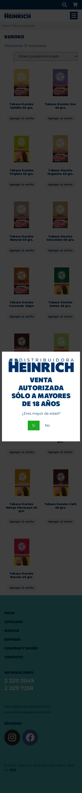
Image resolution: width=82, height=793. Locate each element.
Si (33, 425)
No (47, 425)
